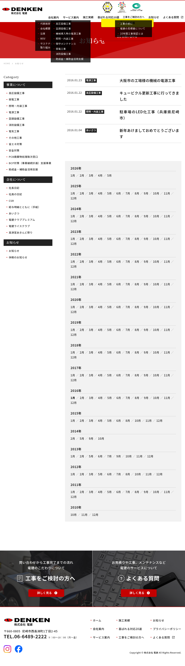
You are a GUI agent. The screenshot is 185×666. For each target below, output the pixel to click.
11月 (167, 197)
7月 (128, 197)
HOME (7, 63)
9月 (146, 197)
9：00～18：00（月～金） (41, 642)
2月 (82, 180)
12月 (73, 202)
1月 (72, 180)
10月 (156, 197)
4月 (100, 180)
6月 (118, 197)
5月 (109, 180)
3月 (91, 180)
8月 (137, 197)
